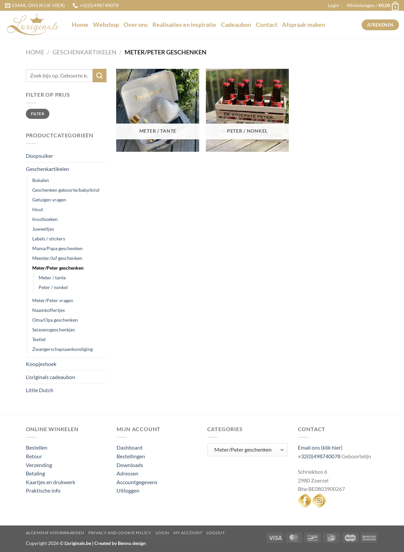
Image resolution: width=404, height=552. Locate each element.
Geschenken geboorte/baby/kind (65, 190)
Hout (37, 209)
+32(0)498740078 (319, 456)
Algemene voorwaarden (55, 532)
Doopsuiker (39, 155)
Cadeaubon (236, 24)
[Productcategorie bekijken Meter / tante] (157, 110)
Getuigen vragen (49, 199)
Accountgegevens (137, 482)
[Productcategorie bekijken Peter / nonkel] (247, 110)
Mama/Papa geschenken (57, 248)
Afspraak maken (303, 24)
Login (162, 532)
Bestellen (36, 447)
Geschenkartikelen (84, 52)
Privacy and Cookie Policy (119, 532)
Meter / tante (52, 277)
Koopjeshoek (41, 364)
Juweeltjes (43, 229)
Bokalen (40, 180)
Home (80, 24)
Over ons (136, 24)
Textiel (39, 339)
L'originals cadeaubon (50, 377)
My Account (187, 532)
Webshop (106, 24)
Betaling (35, 473)
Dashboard (129, 447)
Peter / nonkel (53, 287)
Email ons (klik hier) (320, 447)
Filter (37, 113)
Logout (216, 532)
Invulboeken (45, 219)
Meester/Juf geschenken (57, 258)
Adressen (127, 473)
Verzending (39, 465)
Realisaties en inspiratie (184, 24)
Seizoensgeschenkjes (53, 329)
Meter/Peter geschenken (58, 268)
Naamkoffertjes (48, 310)
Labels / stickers (48, 238)
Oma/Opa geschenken (55, 320)
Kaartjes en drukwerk (50, 482)
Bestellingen (131, 456)
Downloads (130, 465)
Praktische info (43, 490)
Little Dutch (39, 390)
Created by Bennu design (119, 543)
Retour (34, 456)
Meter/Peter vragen (52, 300)
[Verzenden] (99, 75)
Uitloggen (128, 490)
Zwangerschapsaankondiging (62, 349)
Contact (266, 24)
